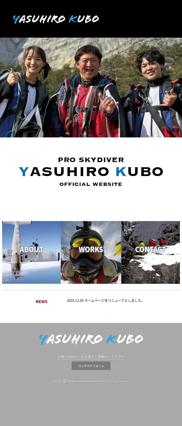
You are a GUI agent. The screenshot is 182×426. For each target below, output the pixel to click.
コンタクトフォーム (91, 365)
